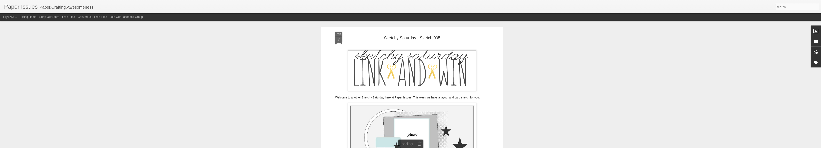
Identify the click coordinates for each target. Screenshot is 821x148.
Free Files (68, 16)
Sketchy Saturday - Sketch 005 (412, 38)
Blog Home (29, 16)
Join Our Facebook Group (126, 16)
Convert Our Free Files (92, 16)
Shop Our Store (49, 16)
